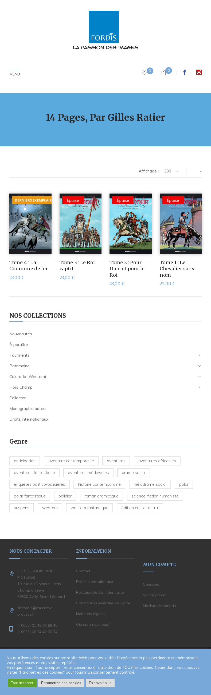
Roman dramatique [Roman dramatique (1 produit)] (101, 496)
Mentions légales (90, 613)
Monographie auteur (28, 408)
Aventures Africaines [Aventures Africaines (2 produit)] (157, 460)
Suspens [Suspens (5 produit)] (21, 507)
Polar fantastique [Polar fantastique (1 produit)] (30, 496)
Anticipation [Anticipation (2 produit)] (25, 460)
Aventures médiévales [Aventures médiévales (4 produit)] (88, 472)
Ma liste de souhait (159, 605)
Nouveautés (20, 333)
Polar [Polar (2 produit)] (184, 484)
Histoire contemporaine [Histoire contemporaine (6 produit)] (99, 484)
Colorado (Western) (27, 376)
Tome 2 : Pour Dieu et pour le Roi (127, 268)
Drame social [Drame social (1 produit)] (134, 472)
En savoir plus (100, 683)
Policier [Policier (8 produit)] (65, 496)
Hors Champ (21, 387)
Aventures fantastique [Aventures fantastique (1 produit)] (34, 472)
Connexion (152, 584)
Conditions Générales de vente (103, 603)
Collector (17, 397)
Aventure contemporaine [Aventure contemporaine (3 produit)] (71, 460)
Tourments (19, 355)
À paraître (18, 344)
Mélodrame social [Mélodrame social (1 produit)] (150, 484)
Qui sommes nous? (93, 624)
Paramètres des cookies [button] (61, 683)
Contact (83, 571)
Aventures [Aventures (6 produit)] (116, 460)
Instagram (199, 72)
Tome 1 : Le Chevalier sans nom (177, 268)
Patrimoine (19, 365)
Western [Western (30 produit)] (50, 507)
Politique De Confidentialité (100, 592)
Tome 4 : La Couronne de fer (28, 265)
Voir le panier (154, 595)
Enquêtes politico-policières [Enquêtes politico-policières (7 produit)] (39, 484)
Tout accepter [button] (22, 683)
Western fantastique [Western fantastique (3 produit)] (89, 507)
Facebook (184, 72)
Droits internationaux (28, 419)
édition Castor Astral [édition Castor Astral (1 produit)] (140, 507)
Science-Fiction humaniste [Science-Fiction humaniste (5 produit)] (155, 496)
